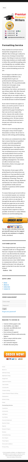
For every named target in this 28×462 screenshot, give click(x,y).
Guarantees (5, 408)
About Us (6, 284)
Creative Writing (6, 390)
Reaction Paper (6, 423)
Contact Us (7, 289)
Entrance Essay (5, 399)
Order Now (7, 287)
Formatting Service (7, 405)
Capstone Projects (6, 381)
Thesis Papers (5, 440)
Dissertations (5, 396)
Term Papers (5, 437)
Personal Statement (7, 420)
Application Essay (6, 375)
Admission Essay (6, 372)
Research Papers (6, 429)
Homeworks (5, 411)
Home (5, 282)
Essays (3, 402)
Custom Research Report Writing (10, 393)
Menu (4, 7)
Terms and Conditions (7, 443)
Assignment (5, 378)
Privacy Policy (5, 446)
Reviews (4, 432)
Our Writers (5, 417)
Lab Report (5, 414)
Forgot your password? (9, 311)
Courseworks (5, 387)
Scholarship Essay (6, 435)
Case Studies (5, 384)
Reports (4, 426)
